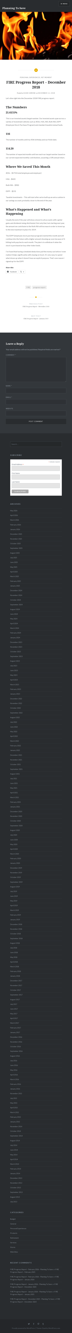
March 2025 (14, 576)
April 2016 (14, 1075)
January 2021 (15, 807)
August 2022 (15, 717)
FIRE (28, 287)
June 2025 (14, 562)
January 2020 (15, 863)
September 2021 (16, 769)
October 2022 (15, 708)
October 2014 (15, 1131)
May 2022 (13, 732)
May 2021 (13, 788)
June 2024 (14, 614)
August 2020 (15, 830)
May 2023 (13, 675)
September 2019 (16, 882)
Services (13, 1243)
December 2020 (16, 812)
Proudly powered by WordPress (23, 1328)
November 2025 (16, 539)
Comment (11, 355)
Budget (13, 1219)
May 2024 (13, 619)
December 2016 (16, 1037)
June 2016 (14, 1065)
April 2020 (14, 849)
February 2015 (15, 1117)
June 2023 (14, 670)
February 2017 (15, 1028)
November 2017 (16, 985)
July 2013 (13, 1202)
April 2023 (14, 680)
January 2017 (15, 1032)
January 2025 (15, 586)
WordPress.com (54, 1328)
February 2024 (15, 633)
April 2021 (14, 793)
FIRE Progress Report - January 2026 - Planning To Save (31, 1284)
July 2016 (13, 1061)
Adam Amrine (29, 93)
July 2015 (13, 1098)
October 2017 (15, 990)
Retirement (46, 77)
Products (13, 1233)
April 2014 (14, 1159)
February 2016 (15, 1084)
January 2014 (15, 1173)
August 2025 (15, 553)
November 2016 (16, 1042)
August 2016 (15, 1056)
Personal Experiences (30, 77)
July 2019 (13, 891)
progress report (39, 287)
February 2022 (15, 746)
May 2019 (13, 901)
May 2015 (13, 1103)
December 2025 (16, 534)
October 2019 (15, 877)
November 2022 (16, 703)
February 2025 (15, 581)
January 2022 (15, 750)
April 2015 (14, 1108)
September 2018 (16, 938)
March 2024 (14, 628)
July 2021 (13, 779)
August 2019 (15, 887)
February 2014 (15, 1169)
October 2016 (15, 1047)
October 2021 (15, 764)
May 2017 (13, 1014)
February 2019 (15, 915)
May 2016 (13, 1070)
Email (9, 397)
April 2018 (14, 962)
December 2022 (16, 699)
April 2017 (14, 1018)
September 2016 (16, 1051)
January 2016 (15, 1089)
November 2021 (16, 760)
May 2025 (13, 567)
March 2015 (14, 1112)
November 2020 (16, 816)
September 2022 (16, 713)
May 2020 (13, 844)
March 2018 (14, 967)
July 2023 (13, 666)
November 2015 (16, 1093)
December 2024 (16, 590)
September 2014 (16, 1136)
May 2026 (13, 511)
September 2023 (16, 656)
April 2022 (14, 736)
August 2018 (15, 943)
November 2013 (16, 1183)
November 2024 (16, 595)
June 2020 (14, 840)
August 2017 (15, 1000)
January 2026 (15, 529)
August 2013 (15, 1197)
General (13, 1224)
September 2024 (16, 605)
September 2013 (16, 1192)
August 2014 (15, 1141)
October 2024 (15, 600)
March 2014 (14, 1164)
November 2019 (16, 873)
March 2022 (14, 741)
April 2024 (14, 623)
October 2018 (15, 934)
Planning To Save (14, 8)
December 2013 (16, 1178)
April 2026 (14, 515)
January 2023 (15, 694)
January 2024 (15, 638)
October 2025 (15, 544)
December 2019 (16, 868)
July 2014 (13, 1145)
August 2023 (15, 661)
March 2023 (14, 685)
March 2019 (14, 910)
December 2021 (16, 755)
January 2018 (15, 976)
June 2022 (14, 727)
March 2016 (14, 1079)
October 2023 (15, 652)
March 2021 (14, 797)
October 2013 (15, 1188)
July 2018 (13, 948)
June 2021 (14, 783)
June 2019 (14, 896)
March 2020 (14, 854)
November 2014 (16, 1126)
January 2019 (15, 920)
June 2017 (14, 1009)
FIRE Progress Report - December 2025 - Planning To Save (32, 1299)
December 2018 (16, 924)
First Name (16, 473)
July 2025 (13, 558)
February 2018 (15, 971)
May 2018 (13, 957)
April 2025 (14, 572)
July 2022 (13, 722)
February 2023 (15, 689)
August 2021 (15, 774)
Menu (65, 4)
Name (9, 386)
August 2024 (15, 609)
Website (9, 409)
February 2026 (15, 525)
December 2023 (16, 642)
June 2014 (14, 1150)
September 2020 (16, 826)
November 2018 (16, 929)
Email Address (18, 464)
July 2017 (13, 1004)
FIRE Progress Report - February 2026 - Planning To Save (31, 1269)
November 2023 (16, 647)
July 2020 (13, 835)
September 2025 (16, 548)
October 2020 (15, 821)
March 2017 (14, 1023)
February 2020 (15, 858)
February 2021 (15, 802)
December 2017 (16, 981)
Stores (12, 1247)
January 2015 (15, 1122)
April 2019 (14, 905)
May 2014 (13, 1155)
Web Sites (14, 1252)
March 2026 (14, 520)
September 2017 (16, 995)
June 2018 (14, 952)
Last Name (16, 482)
